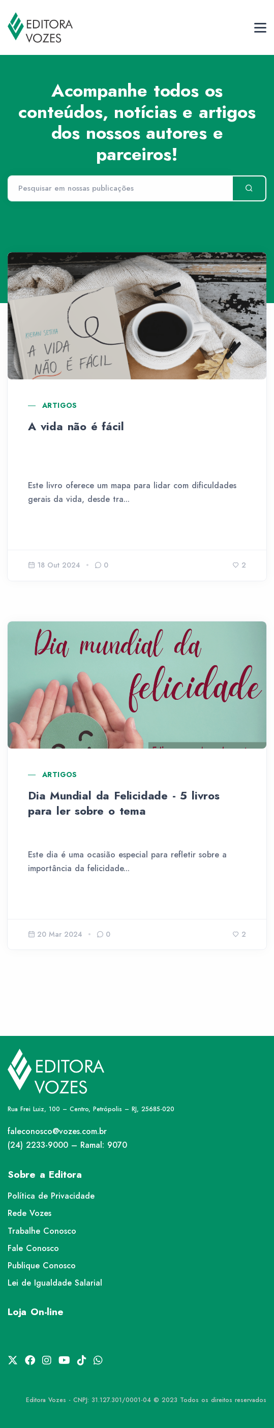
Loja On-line (36, 1312)
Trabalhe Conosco (42, 1231)
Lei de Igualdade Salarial (55, 1283)
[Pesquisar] (120, 188)
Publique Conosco (42, 1265)
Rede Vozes (29, 1213)
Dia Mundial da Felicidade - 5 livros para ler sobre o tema (124, 803)
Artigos (59, 405)
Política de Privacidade (51, 1196)
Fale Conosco (33, 1248)
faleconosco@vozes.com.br (57, 1131)
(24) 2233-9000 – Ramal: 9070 (67, 1145)
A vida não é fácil (76, 426)
